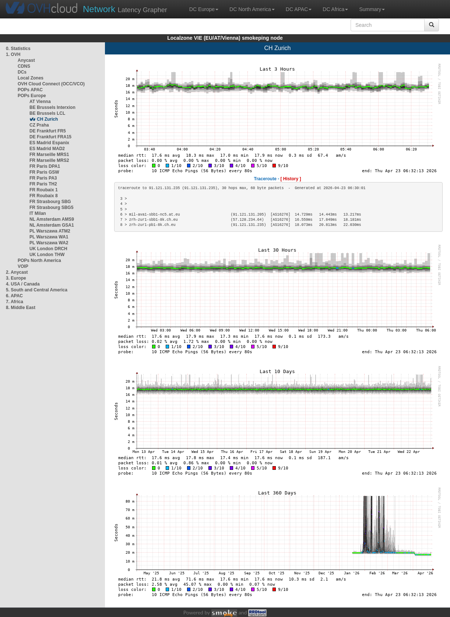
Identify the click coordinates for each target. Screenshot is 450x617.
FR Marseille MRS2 (49, 160)
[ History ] (291, 178)
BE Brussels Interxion (52, 107)
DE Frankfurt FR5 (47, 131)
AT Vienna (40, 101)
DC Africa (335, 9)
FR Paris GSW (44, 172)
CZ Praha (39, 125)
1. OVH (13, 54)
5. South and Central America (36, 289)
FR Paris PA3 (43, 178)
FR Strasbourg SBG (50, 201)
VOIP (23, 266)
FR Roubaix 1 (43, 189)
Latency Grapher (125, 9)
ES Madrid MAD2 (47, 148)
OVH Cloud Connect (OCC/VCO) (51, 83)
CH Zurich (47, 119)
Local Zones (30, 78)
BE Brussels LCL (47, 113)
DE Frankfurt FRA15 (50, 136)
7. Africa (14, 301)
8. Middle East (20, 307)
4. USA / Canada (23, 284)
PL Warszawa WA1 (48, 237)
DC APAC (299, 9)
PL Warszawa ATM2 (49, 231)
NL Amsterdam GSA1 (51, 225)
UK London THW (46, 254)
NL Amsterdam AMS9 (51, 219)
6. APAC (14, 295)
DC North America (252, 9)
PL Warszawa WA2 (48, 242)
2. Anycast (17, 272)
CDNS (24, 66)
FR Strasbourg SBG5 (51, 207)
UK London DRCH (48, 248)
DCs (22, 72)
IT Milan (37, 213)
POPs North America (39, 260)
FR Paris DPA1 (44, 166)
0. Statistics (18, 48)
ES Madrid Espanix (49, 142)
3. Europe (16, 278)
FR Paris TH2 (43, 184)
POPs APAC (30, 89)
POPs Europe (32, 95)
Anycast (26, 60)
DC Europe (203, 9)
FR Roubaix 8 (43, 195)
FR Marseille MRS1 (49, 154)
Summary (372, 9)
